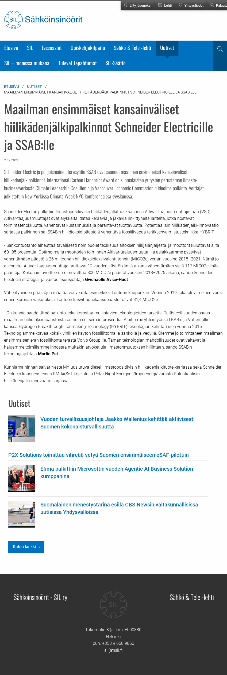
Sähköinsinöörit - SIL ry (40, 597)
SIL (30, 48)
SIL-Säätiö (116, 63)
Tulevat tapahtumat (77, 63)
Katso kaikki (24, 546)
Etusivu (11, 48)
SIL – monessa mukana (26, 63)
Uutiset (167, 48)
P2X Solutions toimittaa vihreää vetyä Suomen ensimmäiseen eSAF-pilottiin (98, 455)
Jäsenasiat (52, 48)
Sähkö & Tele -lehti (132, 48)
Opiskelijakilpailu (88, 48)
